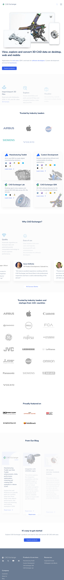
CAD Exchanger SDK (28, 565)
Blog (3, 578)
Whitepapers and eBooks (50, 563)
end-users (15, 61)
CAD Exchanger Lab (28, 568)
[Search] (57, 4)
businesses (13, 63)
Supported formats (49, 561)
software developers (38, 61)
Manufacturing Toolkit (28, 561)
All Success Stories (32, 287)
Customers (5, 574)
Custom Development (28, 563)
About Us (4, 576)
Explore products (9, 68)
